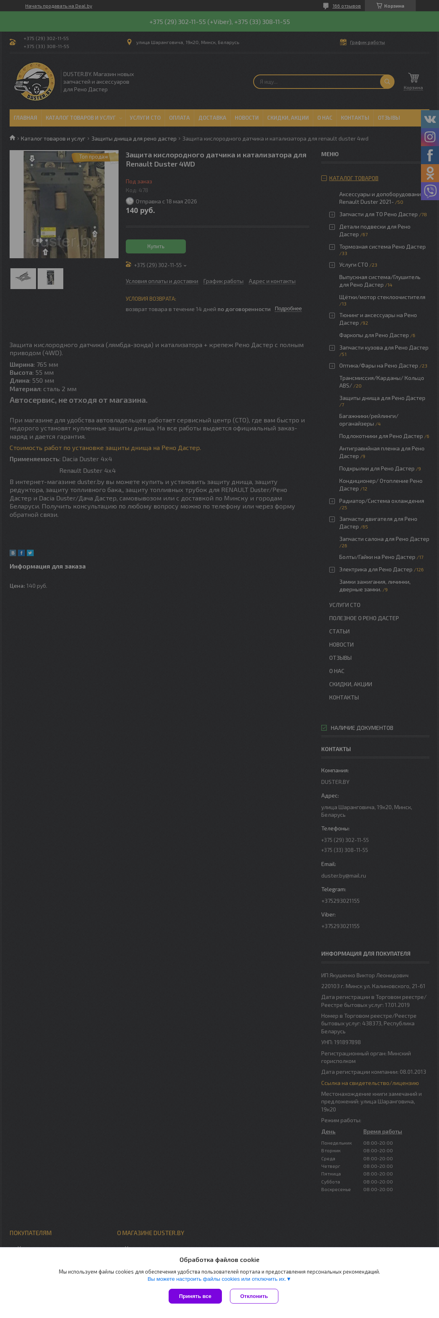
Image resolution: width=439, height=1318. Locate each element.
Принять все (195, 1296)
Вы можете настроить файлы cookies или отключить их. (216, 1279)
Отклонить (254, 1296)
